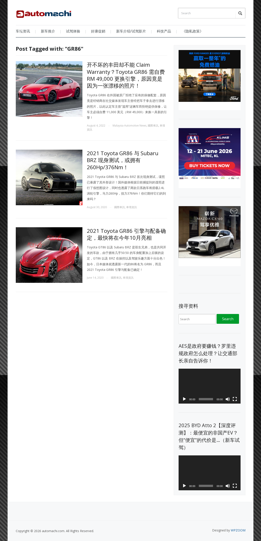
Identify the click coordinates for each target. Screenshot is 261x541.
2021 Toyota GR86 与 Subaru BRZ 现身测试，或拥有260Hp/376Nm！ (122, 160)
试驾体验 (73, 31)
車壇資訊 (131, 207)
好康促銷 (98, 31)
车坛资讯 (23, 31)
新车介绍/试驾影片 (131, 31)
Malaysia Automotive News (129, 125)
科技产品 (164, 31)
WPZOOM (238, 530)
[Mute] (227, 399)
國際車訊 (153, 125)
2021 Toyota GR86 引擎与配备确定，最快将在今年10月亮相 (126, 234)
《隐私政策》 (192, 31)
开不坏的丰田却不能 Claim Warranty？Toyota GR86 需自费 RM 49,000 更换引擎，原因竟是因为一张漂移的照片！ (126, 75)
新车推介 (48, 31)
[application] (210, 386)
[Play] (184, 399)
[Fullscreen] (235, 399)
